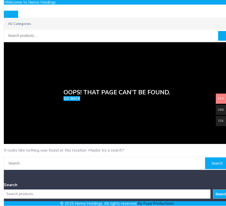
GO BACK (72, 98)
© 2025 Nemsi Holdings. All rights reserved (117, 203)
